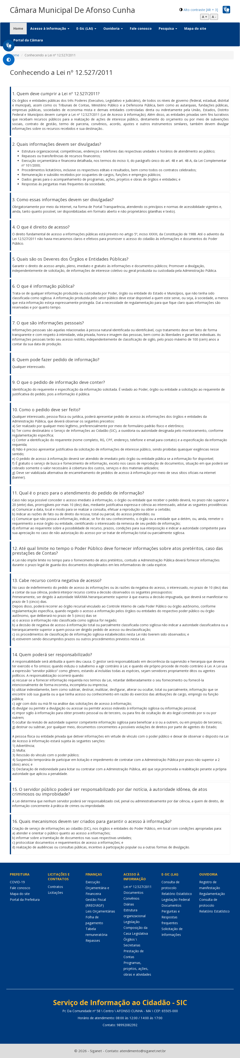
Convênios (131, 898)
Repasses (93, 940)
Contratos (55, 886)
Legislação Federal (175, 899)
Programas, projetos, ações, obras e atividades (137, 968)
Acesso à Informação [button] (49, 28)
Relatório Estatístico (176, 893)
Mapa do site (195, 28)
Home (20, 28)
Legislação (132, 922)
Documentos (133, 892)
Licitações (55, 892)
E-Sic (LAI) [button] (86, 28)
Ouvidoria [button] (113, 28)
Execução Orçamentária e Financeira (97, 888)
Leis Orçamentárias (100, 911)
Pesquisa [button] (168, 28)
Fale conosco (141, 28)
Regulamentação (212, 893)
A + (204, 17)
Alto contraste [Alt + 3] (201, 9)
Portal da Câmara (28, 40)
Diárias (129, 904)
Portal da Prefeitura (25, 899)
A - (214, 17)
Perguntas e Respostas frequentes (170, 917)
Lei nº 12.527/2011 (138, 886)
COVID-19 (17, 882)
